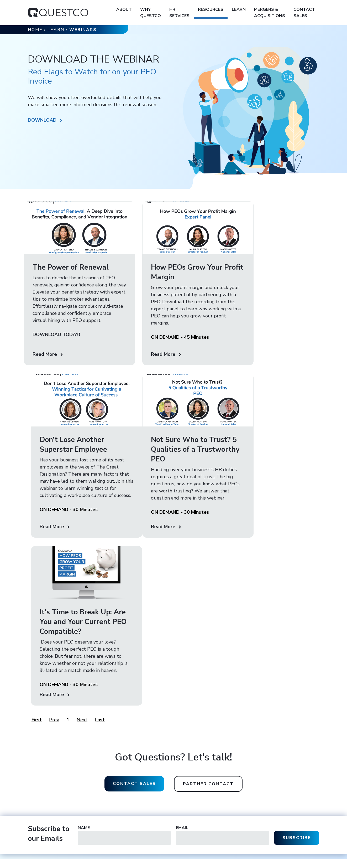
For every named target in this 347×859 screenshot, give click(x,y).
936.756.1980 (201, 777)
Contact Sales (304, 13)
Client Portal (287, 769)
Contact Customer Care (296, 761)
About (124, 9)
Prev (54, 599)
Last (100, 599)
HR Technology (240, 784)
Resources (210, 9)
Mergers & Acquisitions (269, 13)
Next (82, 599)
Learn (239, 9)
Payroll (233, 776)
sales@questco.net (193, 766)
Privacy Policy (89, 854)
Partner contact (208, 664)
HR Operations (239, 761)
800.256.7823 (205, 772)
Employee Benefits (243, 791)
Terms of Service (117, 854)
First (36, 599)
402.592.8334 (206, 783)
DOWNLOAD (42, 120)
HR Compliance (240, 769)
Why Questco (150, 13)
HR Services (179, 13)
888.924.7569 (203, 788)
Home (35, 30)
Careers (184, 811)
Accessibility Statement (154, 854)
